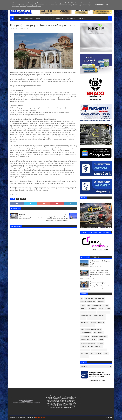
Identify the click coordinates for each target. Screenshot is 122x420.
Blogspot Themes (40, 417)
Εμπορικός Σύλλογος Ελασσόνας (91, 329)
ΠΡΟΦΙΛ (18, 18)
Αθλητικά (84, 308)
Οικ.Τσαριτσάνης (96, 346)
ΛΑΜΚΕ (94, 339)
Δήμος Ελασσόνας (103, 312)
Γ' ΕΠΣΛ (107, 308)
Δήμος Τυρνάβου (99, 315)
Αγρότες (105, 305)
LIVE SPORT (82, 18)
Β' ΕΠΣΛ (101, 308)
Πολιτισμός (84, 353)
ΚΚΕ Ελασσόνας (98, 332)
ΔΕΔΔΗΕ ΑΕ (92, 312)
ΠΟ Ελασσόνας (85, 350)
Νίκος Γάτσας (85, 346)
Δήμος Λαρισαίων (86, 315)
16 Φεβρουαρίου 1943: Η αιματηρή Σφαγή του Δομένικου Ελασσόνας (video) (100, 263)
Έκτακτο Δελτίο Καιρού (88, 301)
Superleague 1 (99, 298)
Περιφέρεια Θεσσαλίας (99, 350)
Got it (108, 5)
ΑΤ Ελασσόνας (96, 305)
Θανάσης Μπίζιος (86, 332)
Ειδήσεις (93, 322)
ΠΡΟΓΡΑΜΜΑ (28, 18)
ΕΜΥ (103, 319)
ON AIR (38, 18)
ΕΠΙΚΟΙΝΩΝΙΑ (47, 18)
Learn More (99, 5)
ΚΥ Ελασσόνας (85, 336)
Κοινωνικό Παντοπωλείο (99, 336)
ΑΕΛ (89, 305)
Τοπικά (23, 198)
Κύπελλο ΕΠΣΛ (85, 339)
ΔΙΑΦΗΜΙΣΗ (59, 18)
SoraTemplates (21, 417)
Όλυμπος (101, 301)
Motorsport (89, 298)
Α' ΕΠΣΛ (83, 305)
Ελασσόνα (101, 322)
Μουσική (100, 343)
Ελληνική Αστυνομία (87, 326)
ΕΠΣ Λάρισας (84, 322)
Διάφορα (83, 319)
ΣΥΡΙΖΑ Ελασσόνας (96, 353)
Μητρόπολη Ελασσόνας (88, 343)
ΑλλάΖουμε (92, 308)
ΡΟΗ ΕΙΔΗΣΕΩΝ (71, 18)
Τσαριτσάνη (84, 357)
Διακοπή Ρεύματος (94, 319)
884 (17, 198)
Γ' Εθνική (84, 312)
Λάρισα (101, 339)
